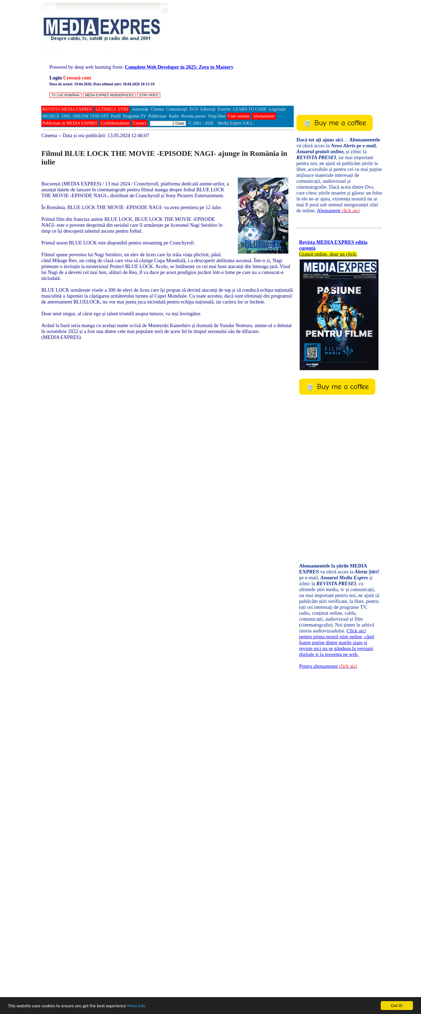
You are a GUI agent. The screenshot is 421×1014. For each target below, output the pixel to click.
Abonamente (264, 116)
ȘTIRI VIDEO (148, 95)
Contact (140, 123)
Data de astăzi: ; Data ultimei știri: (101, 84)
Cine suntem (238, 116)
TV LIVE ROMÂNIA (65, 95)
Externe (224, 109)
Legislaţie (277, 109)
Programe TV (134, 116)
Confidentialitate (115, 123)
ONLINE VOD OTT (91, 116)
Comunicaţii (176, 109)
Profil (116, 116)
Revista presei (193, 116)
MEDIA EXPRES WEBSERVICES (109, 95)
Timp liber (217, 116)
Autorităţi (140, 109)
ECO (194, 109)
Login (55, 77)
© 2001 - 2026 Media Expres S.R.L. (221, 123)
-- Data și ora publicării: (95, 135)
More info (136, 1006)
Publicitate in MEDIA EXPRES (69, 123)
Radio (174, 116)
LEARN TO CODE (250, 109)
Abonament (338, 210)
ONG (66, 116)
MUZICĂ (50, 116)
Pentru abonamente (328, 666)
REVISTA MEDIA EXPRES (67, 109)
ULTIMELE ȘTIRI (112, 109)
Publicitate (157, 116)
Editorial (207, 109)
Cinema (157, 109)
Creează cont (77, 77)
